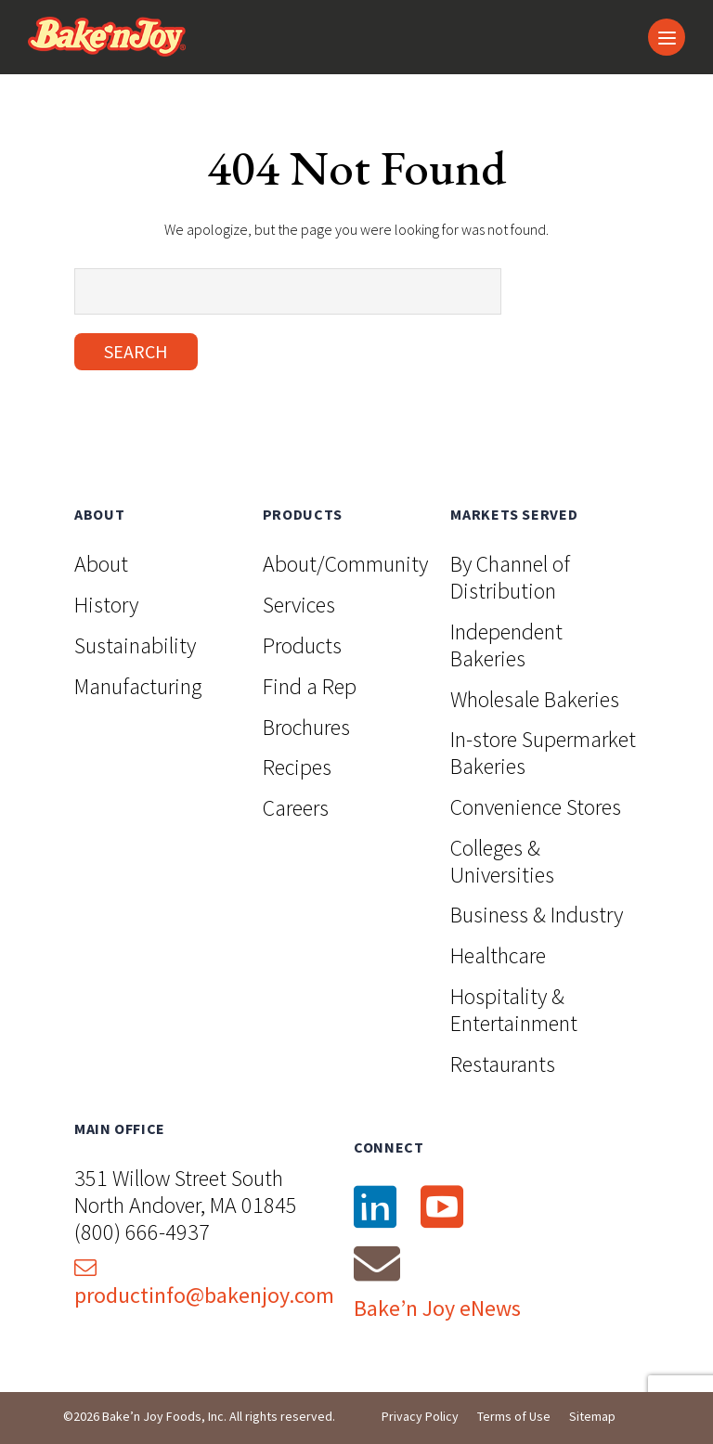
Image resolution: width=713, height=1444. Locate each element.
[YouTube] (441, 1207)
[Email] (377, 1263)
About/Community (345, 563)
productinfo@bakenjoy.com (204, 1283)
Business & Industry (536, 914)
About (101, 563)
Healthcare (498, 955)
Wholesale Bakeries (534, 699)
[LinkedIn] (374, 1207)
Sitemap (592, 1416)
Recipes (297, 767)
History (106, 604)
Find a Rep (309, 686)
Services (299, 604)
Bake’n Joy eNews (437, 1308)
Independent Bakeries (506, 645)
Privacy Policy (420, 1416)
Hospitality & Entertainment (513, 1010)
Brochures (306, 727)
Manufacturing (137, 686)
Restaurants (502, 1064)
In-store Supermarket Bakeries (543, 752)
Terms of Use (514, 1416)
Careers (296, 807)
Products (302, 645)
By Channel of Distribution (510, 577)
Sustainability (135, 645)
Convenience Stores (535, 807)
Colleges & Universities (502, 861)
